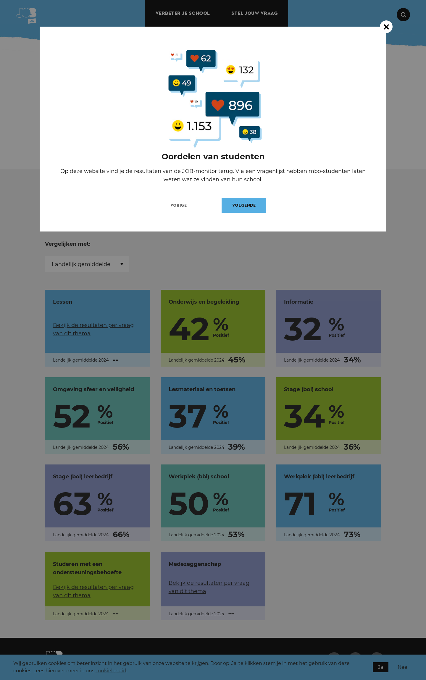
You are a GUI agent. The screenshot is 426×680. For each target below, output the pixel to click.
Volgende (249, 205)
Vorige (183, 205)
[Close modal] (386, 26)
